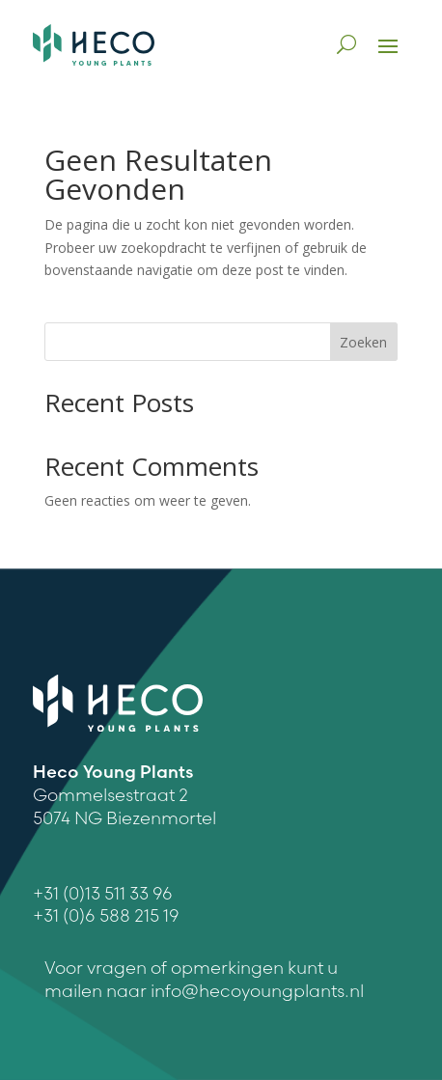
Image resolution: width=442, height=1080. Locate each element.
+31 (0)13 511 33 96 (103, 893)
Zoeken (363, 342)
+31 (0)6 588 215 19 (106, 915)
